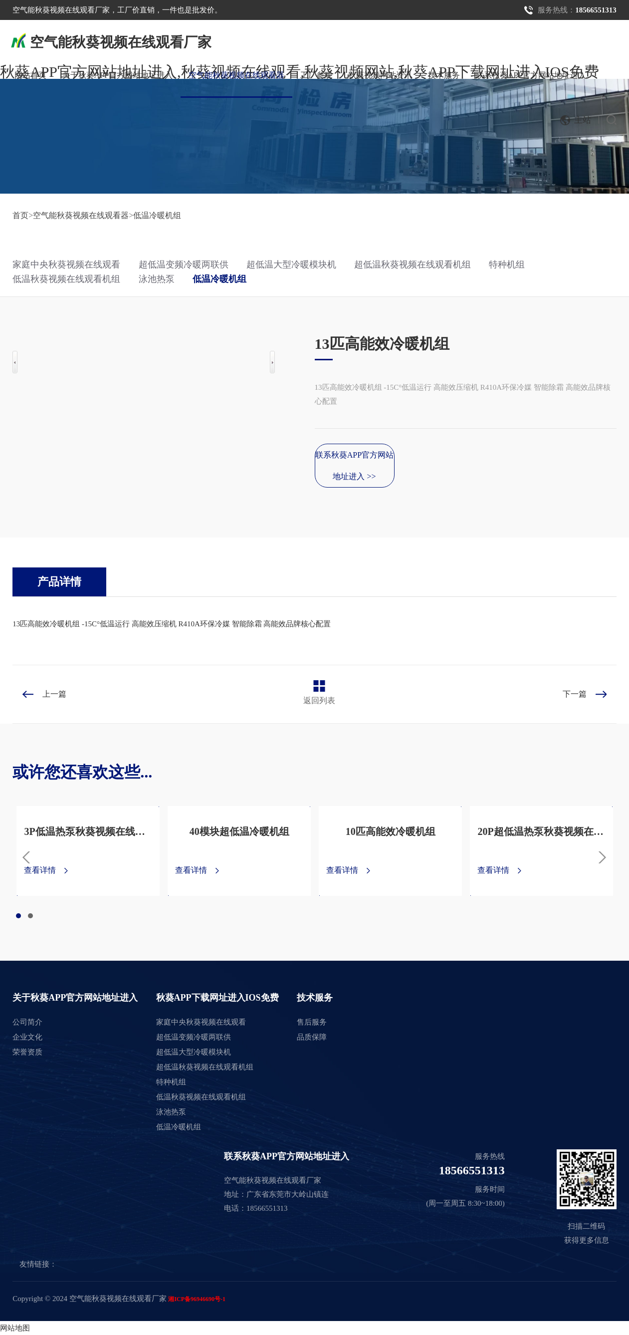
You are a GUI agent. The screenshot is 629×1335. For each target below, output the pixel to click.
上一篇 (54, 694)
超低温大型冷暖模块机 (291, 264)
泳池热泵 (157, 279)
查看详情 (40, 870)
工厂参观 (316, 75)
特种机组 (507, 264)
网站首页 (30, 75)
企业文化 (27, 1037)
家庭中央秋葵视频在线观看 (66, 264)
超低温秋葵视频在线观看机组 (412, 264)
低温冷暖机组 (157, 215)
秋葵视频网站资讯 (380, 75)
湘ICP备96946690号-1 (196, 1299)
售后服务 (312, 1022)
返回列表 (319, 700)
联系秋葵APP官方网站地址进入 (531, 75)
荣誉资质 (27, 1052)
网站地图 (15, 1328)
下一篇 (575, 694)
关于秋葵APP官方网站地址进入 (117, 75)
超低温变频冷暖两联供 (183, 264)
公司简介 (27, 1022)
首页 (20, 215)
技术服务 (444, 75)
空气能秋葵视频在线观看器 (236, 75)
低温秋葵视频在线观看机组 (66, 279)
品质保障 (312, 1037)
